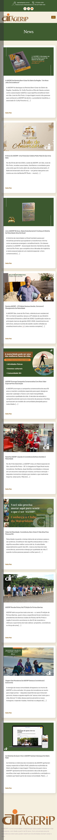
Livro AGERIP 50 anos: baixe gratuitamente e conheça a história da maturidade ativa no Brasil (27, 232)
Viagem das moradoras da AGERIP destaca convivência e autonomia (25, 681)
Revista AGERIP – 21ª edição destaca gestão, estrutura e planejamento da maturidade (24, 307)
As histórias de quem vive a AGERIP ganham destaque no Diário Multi (27, 757)
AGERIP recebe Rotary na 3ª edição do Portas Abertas (24, 607)
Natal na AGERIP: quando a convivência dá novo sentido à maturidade (25, 458)
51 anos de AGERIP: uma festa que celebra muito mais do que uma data (28, 157)
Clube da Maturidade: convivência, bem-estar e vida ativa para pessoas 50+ (27, 533)
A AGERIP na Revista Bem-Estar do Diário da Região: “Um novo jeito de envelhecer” (26, 81)
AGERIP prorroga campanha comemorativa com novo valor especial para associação (25, 382)
